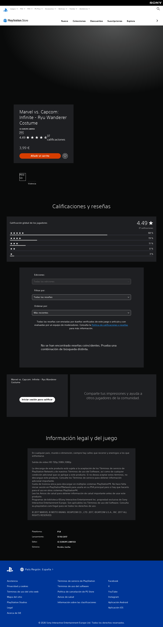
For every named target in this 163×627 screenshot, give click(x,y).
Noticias (62, 9)
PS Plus (38, 9)
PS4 (29, 9)
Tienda (72, 9)
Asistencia (83, 9)
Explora (114, 18)
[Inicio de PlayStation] (5, 9)
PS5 (21, 9)
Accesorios (49, 9)
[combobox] (81, 278)
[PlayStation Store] (17, 17)
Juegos (13, 9)
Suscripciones (98, 18)
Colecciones (62, 18)
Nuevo (47, 18)
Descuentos (79, 18)
